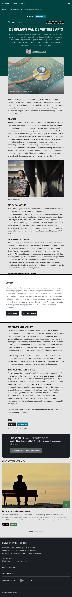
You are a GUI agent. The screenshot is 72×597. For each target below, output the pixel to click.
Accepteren (29, 313)
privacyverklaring (49, 305)
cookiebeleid (11, 308)
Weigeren (13, 313)
